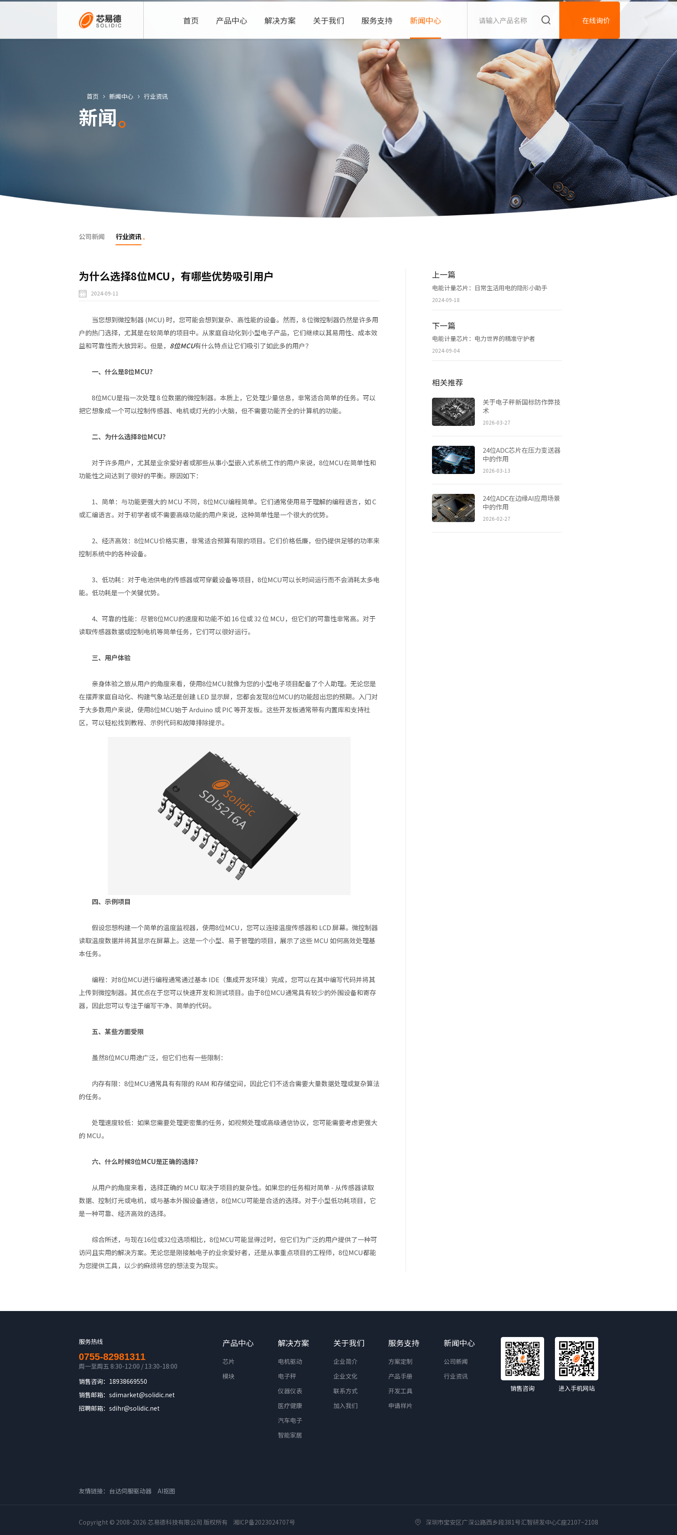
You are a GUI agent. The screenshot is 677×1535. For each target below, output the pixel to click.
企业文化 (345, 1377)
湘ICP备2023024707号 (264, 1523)
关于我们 (348, 1343)
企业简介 (345, 1362)
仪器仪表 (290, 1391)
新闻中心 (125, 96)
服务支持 (403, 1343)
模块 (228, 1377)
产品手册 (400, 1377)
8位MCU (182, 346)
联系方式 (345, 1391)
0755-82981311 (112, 1358)
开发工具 (400, 1391)
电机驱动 (290, 1362)
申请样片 (400, 1406)
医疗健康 (290, 1406)
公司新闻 (456, 1362)
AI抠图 (166, 1491)
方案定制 (400, 1362)
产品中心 (238, 1343)
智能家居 (290, 1435)
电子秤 (287, 1377)
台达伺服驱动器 (130, 1491)
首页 (96, 96)
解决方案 (293, 1343)
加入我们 (345, 1406)
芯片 (228, 1362)
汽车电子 (290, 1421)
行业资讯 (159, 96)
